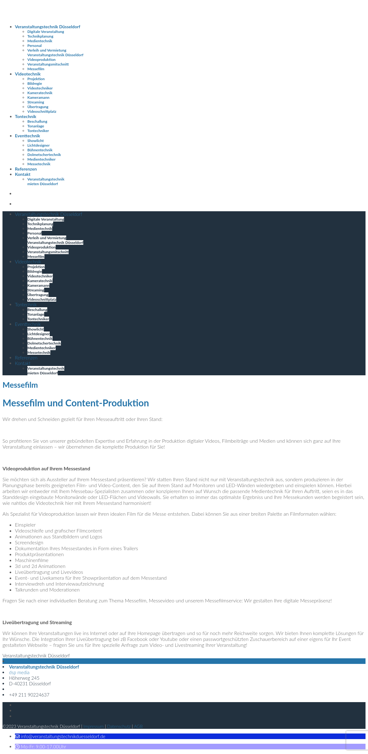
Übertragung (37, 106)
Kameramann (38, 97)
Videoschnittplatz (41, 111)
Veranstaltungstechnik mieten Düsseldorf (45, 181)
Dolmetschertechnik (44, 154)
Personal (34, 45)
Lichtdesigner (38, 145)
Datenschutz (119, 726)
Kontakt (22, 174)
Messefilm (35, 68)
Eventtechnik (27, 135)
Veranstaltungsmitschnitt (48, 64)
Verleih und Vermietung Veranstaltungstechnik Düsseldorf (55, 52)
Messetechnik (38, 164)
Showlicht (35, 140)
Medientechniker (41, 159)
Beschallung (37, 121)
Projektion (36, 78)
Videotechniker (40, 88)
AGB (138, 726)
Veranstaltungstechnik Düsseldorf (47, 26)
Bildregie (34, 83)
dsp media (19, 672)
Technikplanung (40, 36)
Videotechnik (28, 73)
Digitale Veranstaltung (45, 31)
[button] (60, 736)
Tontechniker (38, 130)
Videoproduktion (41, 59)
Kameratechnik (40, 92)
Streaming (35, 102)
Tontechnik (25, 116)
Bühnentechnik (40, 150)
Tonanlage (35, 126)
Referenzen (26, 168)
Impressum (93, 726)
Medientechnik (39, 41)
